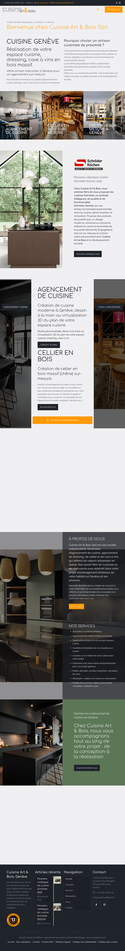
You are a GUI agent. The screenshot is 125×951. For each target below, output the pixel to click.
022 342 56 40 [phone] (42, 3)
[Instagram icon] (120, 3)
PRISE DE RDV (113, 9)
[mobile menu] (98, 9)
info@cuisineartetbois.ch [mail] (63, 3)
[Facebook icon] (117, 3)
